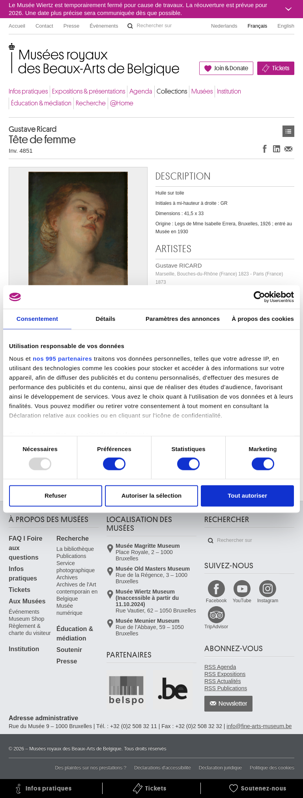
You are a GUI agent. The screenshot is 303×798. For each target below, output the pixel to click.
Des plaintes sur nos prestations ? (90, 767)
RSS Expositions (224, 674)
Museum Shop (26, 619)
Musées (202, 91)
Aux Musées (27, 601)
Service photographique (75, 566)
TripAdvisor (216, 626)
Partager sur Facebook (265, 148)
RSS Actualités (222, 681)
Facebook (216, 600)
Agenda (140, 91)
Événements (104, 26)
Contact (44, 26)
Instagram (267, 600)
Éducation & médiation (41, 103)
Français (257, 26)
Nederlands (224, 26)
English (285, 26)
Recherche (91, 103)
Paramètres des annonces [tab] (183, 318)
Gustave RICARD (219, 273)
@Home (121, 103)
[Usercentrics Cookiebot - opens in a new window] (259, 297)
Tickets (280, 68)
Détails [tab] (105, 318)
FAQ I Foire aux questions (25, 548)
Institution (229, 91)
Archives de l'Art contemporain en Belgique (76, 591)
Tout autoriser (247, 496)
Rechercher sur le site (130, 26)
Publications (71, 556)
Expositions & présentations (88, 91)
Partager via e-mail (288, 148)
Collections (172, 91)
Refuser (56, 496)
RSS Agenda (220, 667)
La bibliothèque (75, 549)
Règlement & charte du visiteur (30, 629)
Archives (67, 577)
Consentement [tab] (37, 318)
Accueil (17, 26)
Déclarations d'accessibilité (162, 767)
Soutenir (69, 649)
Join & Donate (231, 68)
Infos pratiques (28, 91)
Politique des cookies (272, 767)
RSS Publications (225, 688)
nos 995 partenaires (62, 358)
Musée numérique (69, 609)
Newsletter (233, 704)
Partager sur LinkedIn (276, 148)
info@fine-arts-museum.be (259, 726)
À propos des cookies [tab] (263, 318)
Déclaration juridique (220, 767)
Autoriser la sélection (152, 496)
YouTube (242, 600)
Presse (71, 26)
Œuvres (288, 131)
